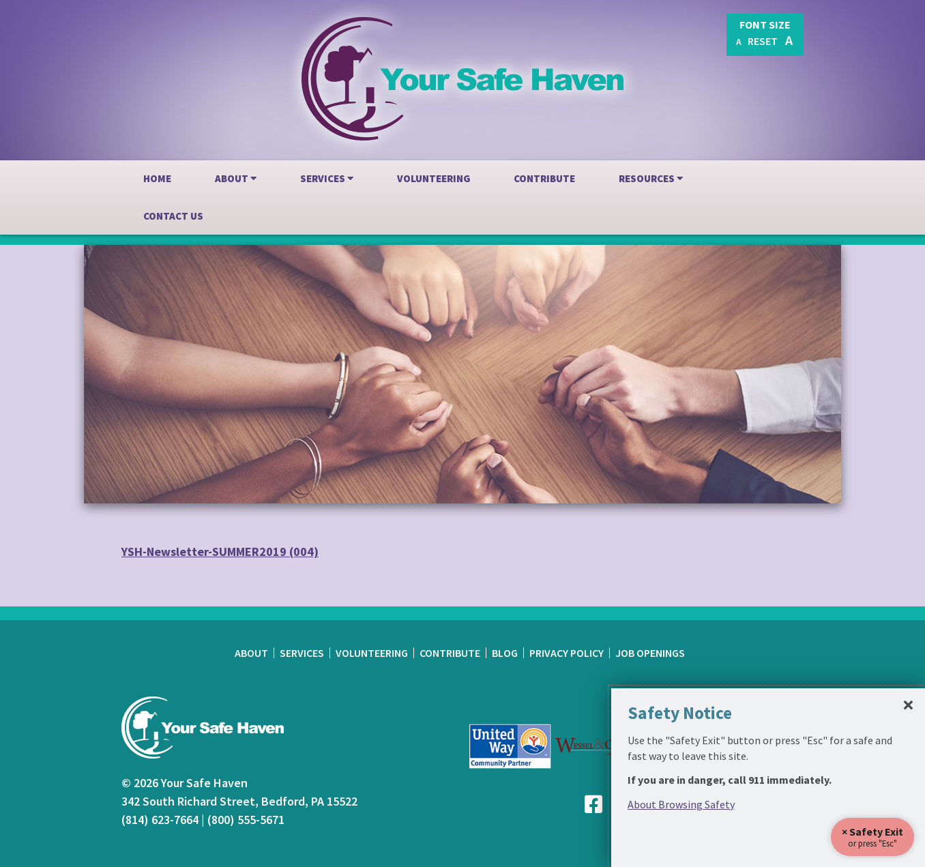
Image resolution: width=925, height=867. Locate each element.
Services (326, 178)
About (235, 178)
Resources (651, 178)
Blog (505, 653)
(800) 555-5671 (245, 819)
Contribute (544, 178)
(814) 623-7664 (160, 819)
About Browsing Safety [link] (681, 804)
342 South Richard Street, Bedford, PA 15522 (239, 801)
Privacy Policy (566, 653)
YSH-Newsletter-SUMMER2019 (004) (220, 551)
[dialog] (768, 777)
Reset (763, 41)
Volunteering (433, 178)
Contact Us (173, 215)
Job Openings (650, 653)
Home (157, 178)
